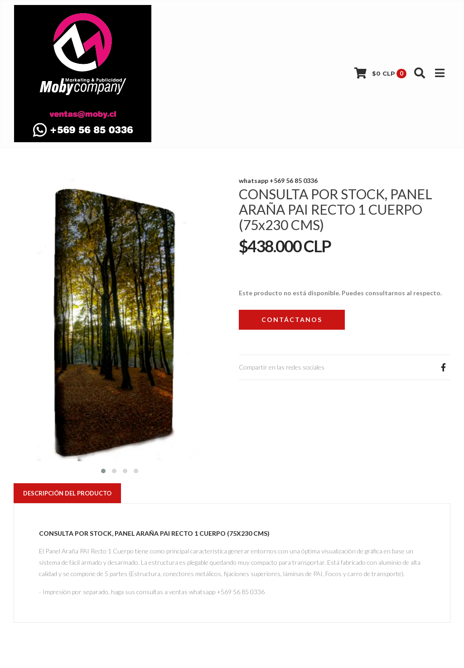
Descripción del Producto (67, 493)
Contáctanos (291, 319)
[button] (103, 469)
